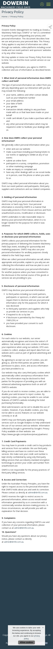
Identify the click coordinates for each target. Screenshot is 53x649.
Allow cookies (26, 642)
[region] (26, 283)
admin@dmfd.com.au (37, 493)
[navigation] (48, 4)
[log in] (42, 4)
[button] (50, 27)
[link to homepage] (15, 4)
